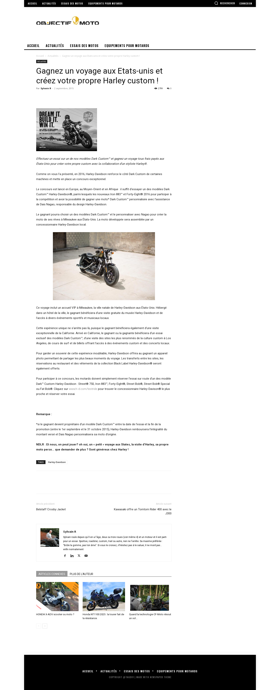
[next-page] (44, 626)
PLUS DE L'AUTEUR (81, 574)
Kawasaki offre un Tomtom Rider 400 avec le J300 (143, 511)
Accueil (40, 55)
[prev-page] (38, 626)
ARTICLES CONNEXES (51, 574)
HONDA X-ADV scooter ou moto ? (55, 614)
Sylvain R (46, 88)
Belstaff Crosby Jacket (51, 509)
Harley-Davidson (57, 462)
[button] (224, 3)
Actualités (53, 55)
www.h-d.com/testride (83, 389)
